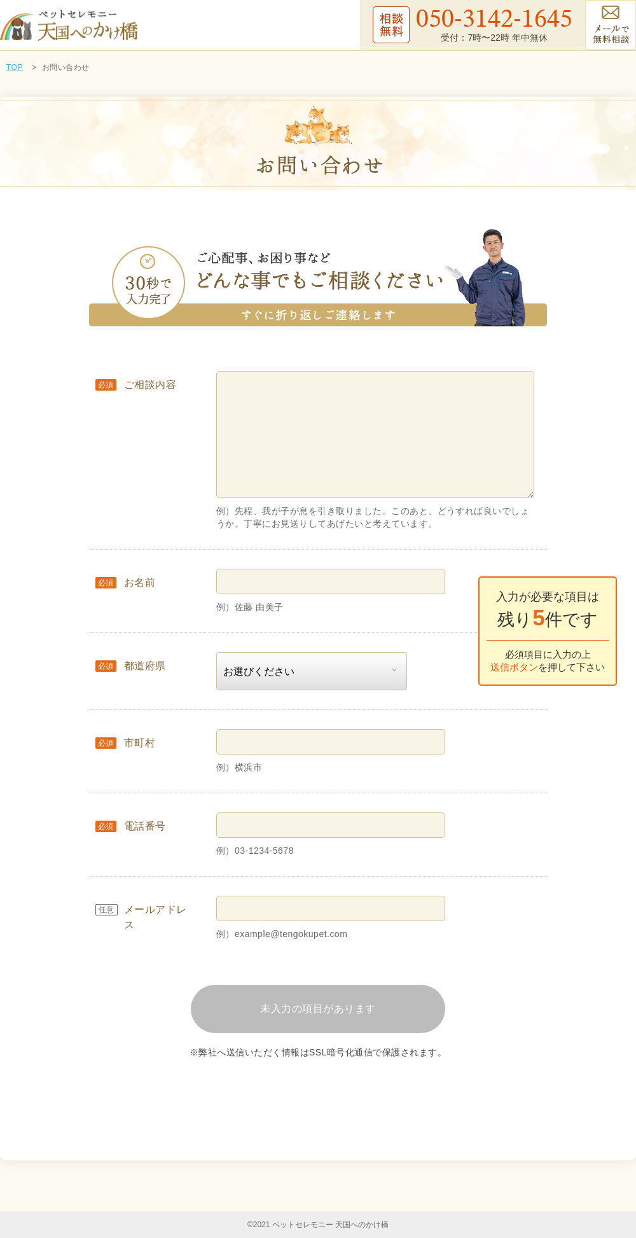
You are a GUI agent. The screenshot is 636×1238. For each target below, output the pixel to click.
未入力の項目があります (317, 1008)
